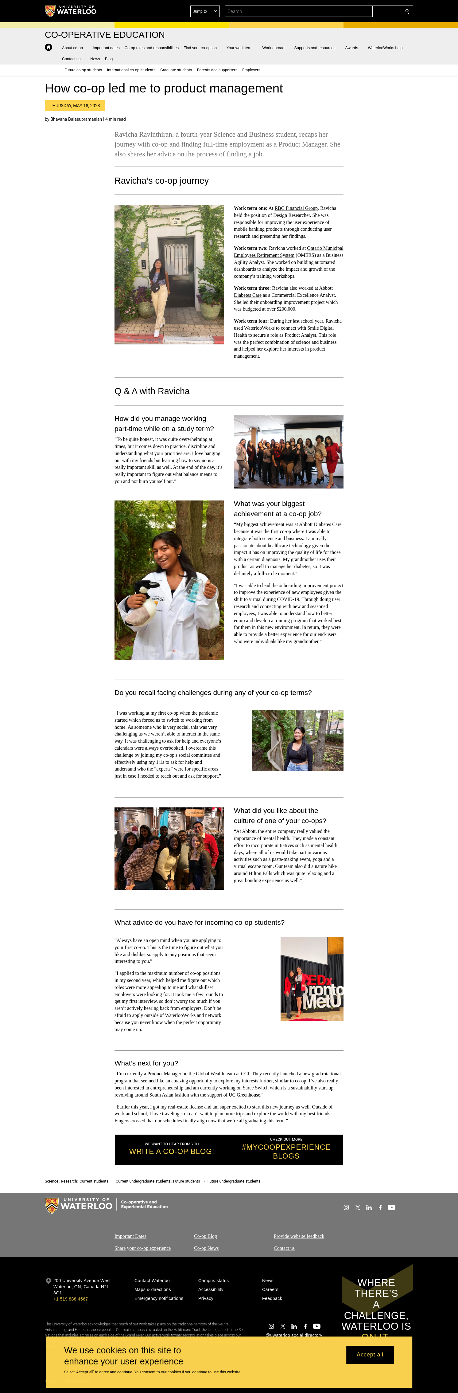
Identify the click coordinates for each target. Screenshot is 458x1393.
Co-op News (206, 1248)
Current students (94, 1181)
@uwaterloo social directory (294, 1335)
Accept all (370, 1355)
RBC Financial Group (295, 208)
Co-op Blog (205, 1236)
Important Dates (130, 1236)
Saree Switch (256, 1087)
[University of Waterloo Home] (71, 11)
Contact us (284, 1248)
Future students (186, 1181)
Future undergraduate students (234, 1181)
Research (69, 1181)
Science (51, 1181)
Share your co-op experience (142, 1248)
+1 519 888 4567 (70, 1299)
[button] (362, 11)
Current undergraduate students (143, 1181)
